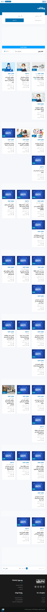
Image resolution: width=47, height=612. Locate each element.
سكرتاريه (27, 75)
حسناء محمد (39, 175)
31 (19, 568)
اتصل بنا (43, 601)
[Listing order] (15, 51)
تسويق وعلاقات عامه (40, 75)
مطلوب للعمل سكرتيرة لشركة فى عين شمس (39, 534)
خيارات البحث (23, 47)
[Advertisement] (23, 35)
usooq (40, 82)
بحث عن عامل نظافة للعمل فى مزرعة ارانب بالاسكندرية (39, 272)
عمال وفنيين (41, 269)
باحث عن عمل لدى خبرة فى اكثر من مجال (39, 401)
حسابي (43, 599)
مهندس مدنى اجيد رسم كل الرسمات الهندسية (24, 337)
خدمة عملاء (11, 269)
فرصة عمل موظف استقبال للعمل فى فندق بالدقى (39, 432)
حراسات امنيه (11, 202)
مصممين (42, 141)
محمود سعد (24, 148)
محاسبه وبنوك (11, 141)
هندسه (42, 297)
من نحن (43, 597)
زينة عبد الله (40, 241)
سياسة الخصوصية (19, 597)
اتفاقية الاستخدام (19, 599)
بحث (14, 20)
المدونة (21, 589)
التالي (5, 568)
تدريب (28, 464)
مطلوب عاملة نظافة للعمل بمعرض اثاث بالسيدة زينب (24, 206)
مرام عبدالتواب (24, 84)
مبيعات (42, 233)
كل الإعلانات (20, 587)
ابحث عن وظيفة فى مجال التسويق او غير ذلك (39, 237)
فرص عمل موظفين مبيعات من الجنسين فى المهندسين (9, 337)
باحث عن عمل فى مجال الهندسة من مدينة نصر (39, 301)
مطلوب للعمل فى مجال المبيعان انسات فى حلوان (38, 366)
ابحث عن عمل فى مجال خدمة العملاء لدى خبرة (39, 498)
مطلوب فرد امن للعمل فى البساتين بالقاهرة (24, 401)
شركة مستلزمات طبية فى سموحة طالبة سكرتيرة (24, 79)
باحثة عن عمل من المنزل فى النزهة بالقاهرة (24, 272)
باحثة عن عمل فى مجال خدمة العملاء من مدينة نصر (39, 337)
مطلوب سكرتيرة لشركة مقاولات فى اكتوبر (39, 109)
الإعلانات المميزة (19, 585)
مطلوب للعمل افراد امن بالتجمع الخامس (9, 206)
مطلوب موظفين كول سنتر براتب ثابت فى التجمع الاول (9, 272)
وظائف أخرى (11, 75)
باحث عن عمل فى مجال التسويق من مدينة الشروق (9, 468)
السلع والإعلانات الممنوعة (17, 601)
